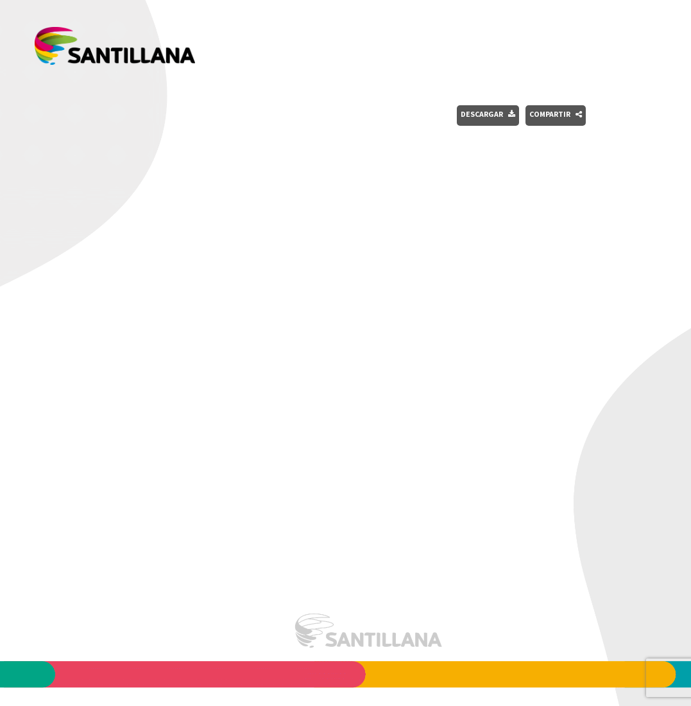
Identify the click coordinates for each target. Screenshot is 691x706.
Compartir (555, 114)
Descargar (488, 114)
